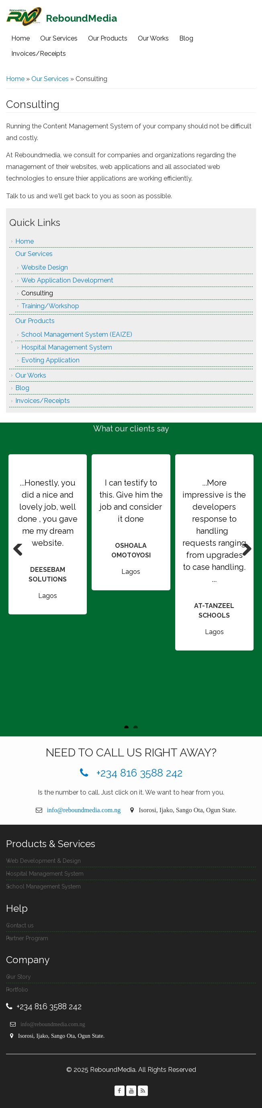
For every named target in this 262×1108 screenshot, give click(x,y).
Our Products (107, 38)
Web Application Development (67, 280)
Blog (186, 38)
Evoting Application (50, 360)
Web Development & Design (43, 861)
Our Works (153, 38)
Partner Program (27, 938)
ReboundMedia (81, 18)
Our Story (18, 977)
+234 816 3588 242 (131, 773)
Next (244, 552)
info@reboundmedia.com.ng (84, 810)
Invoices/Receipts (38, 53)
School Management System (43, 886)
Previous (18, 552)
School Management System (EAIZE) (76, 334)
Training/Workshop (50, 306)
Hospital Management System (66, 347)
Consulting (37, 293)
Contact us (20, 925)
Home (20, 38)
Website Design (44, 267)
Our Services (59, 38)
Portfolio (17, 989)
